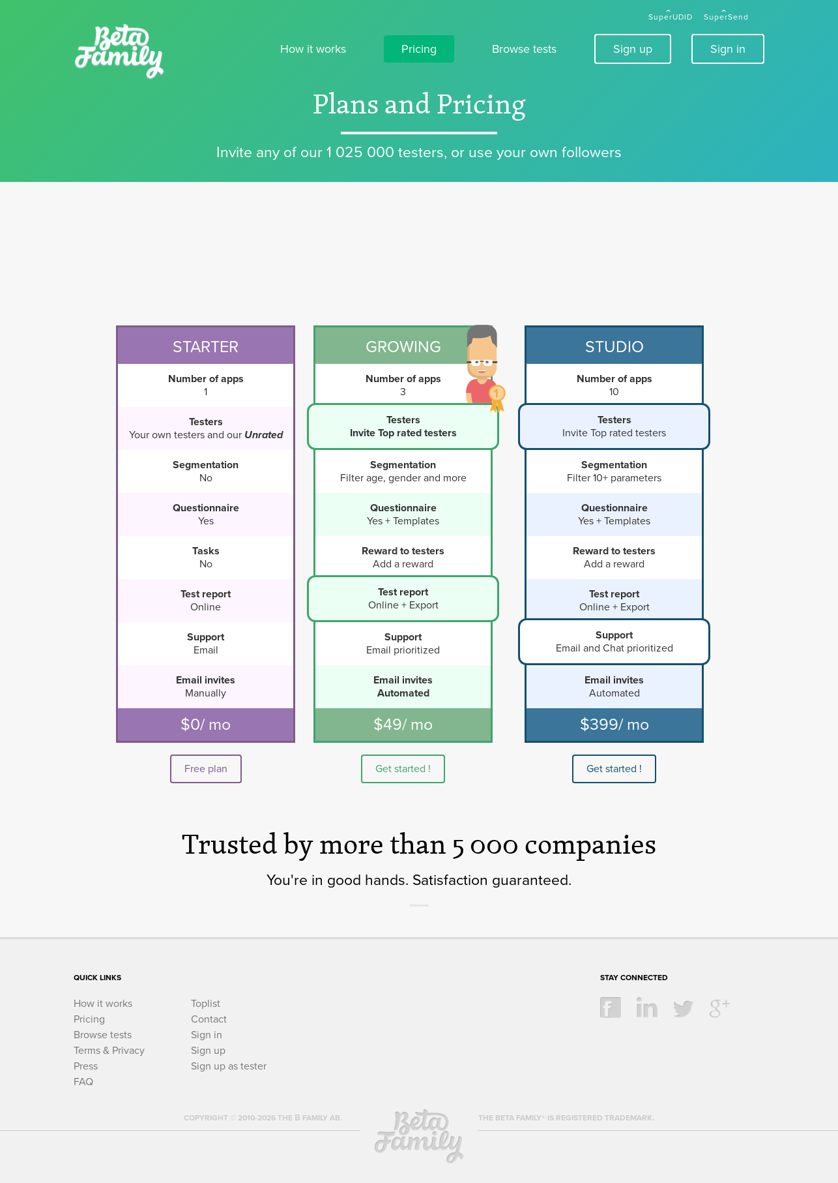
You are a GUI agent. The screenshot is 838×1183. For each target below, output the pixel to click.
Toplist (205, 1003)
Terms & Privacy (109, 1050)
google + (720, 1007)
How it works (313, 49)
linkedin (647, 1007)
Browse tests (524, 49)
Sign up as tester (229, 1066)
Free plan (205, 768)
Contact (209, 1019)
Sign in (727, 49)
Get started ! (403, 768)
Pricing (419, 49)
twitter (683, 1007)
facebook (610, 1007)
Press (86, 1066)
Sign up (632, 49)
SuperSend (726, 17)
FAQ (83, 1081)
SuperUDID (670, 17)
